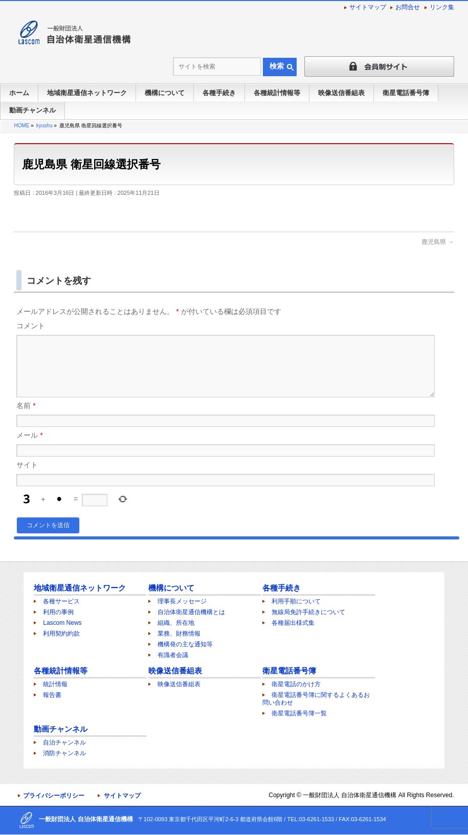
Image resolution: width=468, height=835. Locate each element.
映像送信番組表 (175, 671)
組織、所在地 (176, 623)
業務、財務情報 (179, 634)
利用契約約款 (61, 634)
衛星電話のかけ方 (296, 684)
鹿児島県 (437, 241)
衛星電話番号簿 (289, 671)
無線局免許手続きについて (308, 612)
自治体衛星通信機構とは (191, 612)
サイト (27, 477)
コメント (30, 326)
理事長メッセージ (182, 601)
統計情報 (55, 684)
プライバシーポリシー (53, 796)
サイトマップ (367, 7)
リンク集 (442, 7)
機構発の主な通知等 (185, 644)
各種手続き (281, 588)
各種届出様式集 (293, 623)
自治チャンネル (64, 743)
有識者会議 (173, 655)
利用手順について (296, 601)
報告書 (52, 695)
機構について (171, 588)
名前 (25, 418)
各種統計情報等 (60, 671)
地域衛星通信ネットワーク (80, 588)
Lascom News (62, 623)
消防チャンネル (64, 753)
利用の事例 (58, 612)
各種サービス (61, 601)
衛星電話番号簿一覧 (299, 713)
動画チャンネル (60, 729)
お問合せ (407, 7)
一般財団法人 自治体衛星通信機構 (349, 795)
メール (29, 447)
